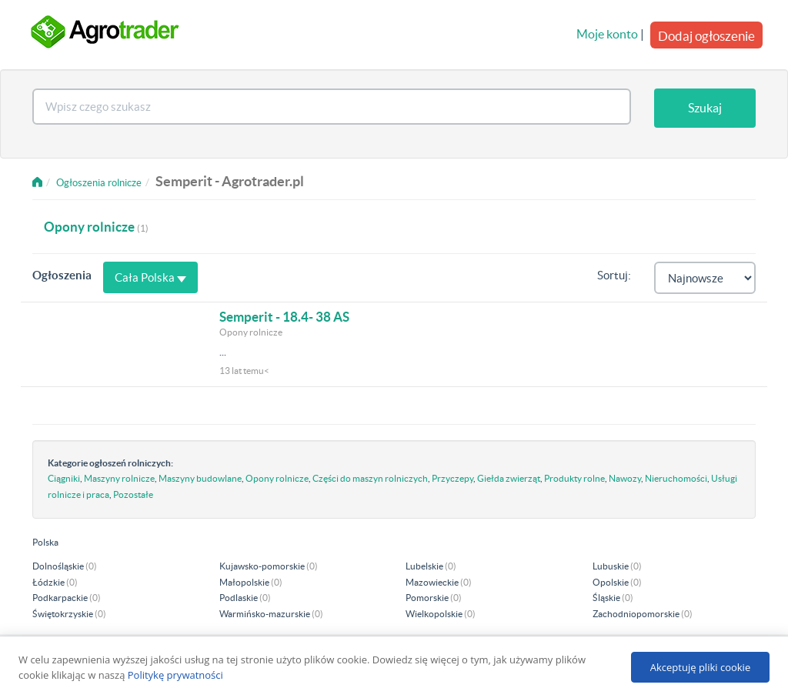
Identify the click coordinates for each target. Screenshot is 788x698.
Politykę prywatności (175, 675)
